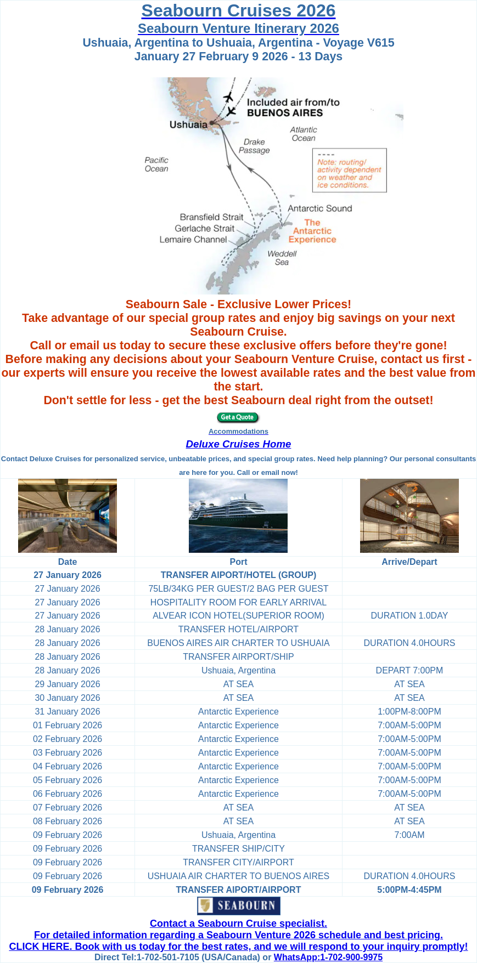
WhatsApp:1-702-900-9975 (328, 957)
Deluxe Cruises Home (238, 444)
